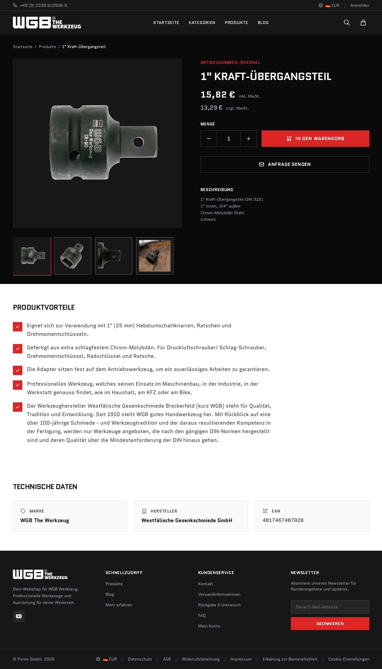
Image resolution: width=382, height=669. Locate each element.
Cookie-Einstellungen (348, 659)
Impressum (241, 659)
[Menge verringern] (209, 138)
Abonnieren (330, 624)
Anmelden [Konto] (359, 5)
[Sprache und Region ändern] (328, 5)
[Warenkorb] (363, 22)
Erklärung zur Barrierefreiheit (290, 659)
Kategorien (202, 22)
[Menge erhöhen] (248, 138)
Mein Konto (209, 626)
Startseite (166, 22)
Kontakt (205, 584)
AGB (167, 659)
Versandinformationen (219, 594)
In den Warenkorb (315, 138)
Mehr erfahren (119, 605)
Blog (263, 22)
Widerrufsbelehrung (201, 659)
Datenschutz (140, 659)
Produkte (236, 22)
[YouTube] (19, 616)
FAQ (202, 615)
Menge (208, 124)
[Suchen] (347, 22)
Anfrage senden (285, 164)
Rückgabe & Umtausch (219, 605)
